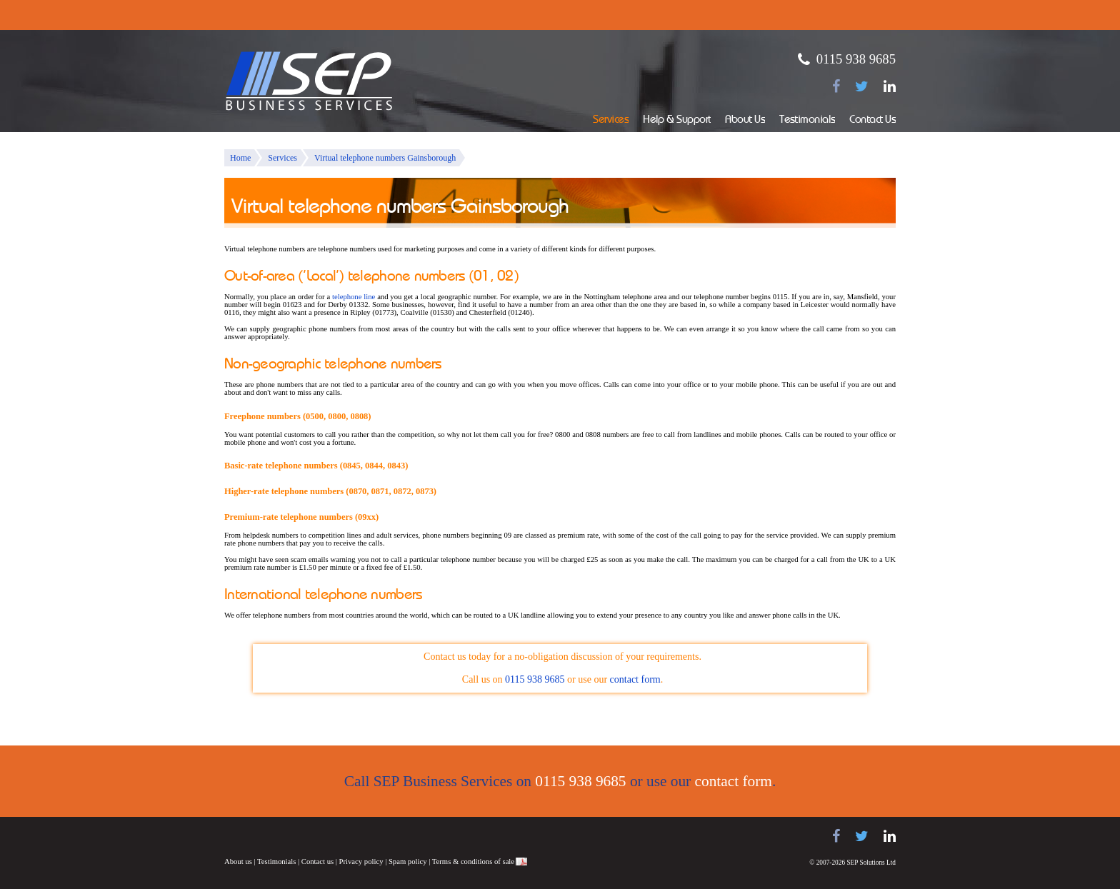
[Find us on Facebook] (836, 86)
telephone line (353, 297)
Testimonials (807, 120)
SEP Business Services (309, 81)
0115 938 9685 (856, 58)
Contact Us (872, 120)
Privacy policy (361, 861)
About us (238, 861)
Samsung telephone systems (260, 836)
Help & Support (677, 120)
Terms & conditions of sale (473, 861)
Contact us (317, 861)
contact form (635, 679)
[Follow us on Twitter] (862, 86)
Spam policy (408, 861)
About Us (745, 120)
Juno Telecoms (452, 838)
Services (611, 120)
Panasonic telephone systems (339, 836)
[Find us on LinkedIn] (890, 86)
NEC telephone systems (403, 836)
